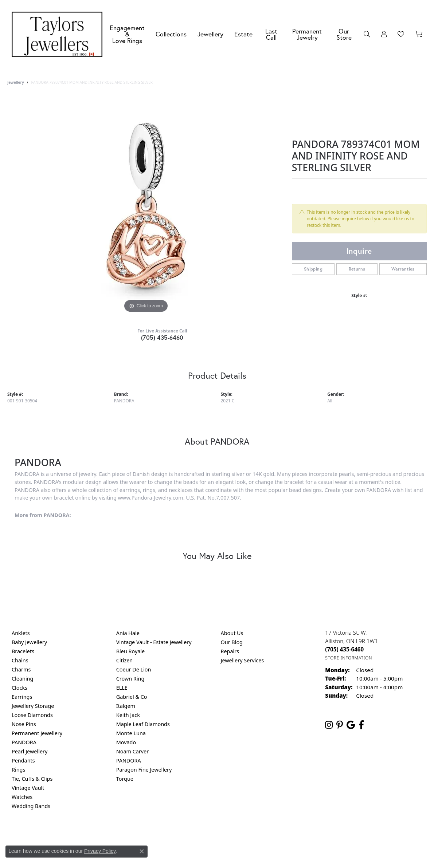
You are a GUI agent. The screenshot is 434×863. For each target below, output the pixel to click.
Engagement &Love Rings (127, 34)
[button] (367, 34)
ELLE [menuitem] (122, 687)
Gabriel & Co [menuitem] (131, 696)
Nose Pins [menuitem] (24, 724)
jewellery (15, 82)
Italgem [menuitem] (125, 705)
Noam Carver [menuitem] (132, 751)
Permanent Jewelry (307, 34)
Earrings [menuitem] (22, 696)
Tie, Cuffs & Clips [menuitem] (32, 778)
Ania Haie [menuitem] (128, 633)
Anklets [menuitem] (21, 633)
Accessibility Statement (278, 835)
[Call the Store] (344, 649)
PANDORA (124, 400)
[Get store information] (348, 658)
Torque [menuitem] (124, 778)
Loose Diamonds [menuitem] (32, 715)
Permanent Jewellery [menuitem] (37, 733)
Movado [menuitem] (126, 742)
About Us (232, 633)
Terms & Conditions (224, 835)
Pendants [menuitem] (23, 760)
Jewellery (210, 34)
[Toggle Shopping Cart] (418, 34)
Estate (243, 34)
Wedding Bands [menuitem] (31, 806)
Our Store (344, 34)
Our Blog (232, 642)
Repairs (230, 651)
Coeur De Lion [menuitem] (133, 669)
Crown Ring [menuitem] (130, 678)
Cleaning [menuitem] (22, 678)
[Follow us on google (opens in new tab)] (351, 725)
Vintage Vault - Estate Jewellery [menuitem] (154, 642)
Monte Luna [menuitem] (131, 733)
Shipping (313, 269)
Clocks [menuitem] (19, 687)
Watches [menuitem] (22, 796)
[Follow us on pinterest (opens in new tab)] (339, 725)
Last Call (271, 34)
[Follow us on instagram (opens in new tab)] (329, 725)
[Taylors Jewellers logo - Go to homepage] (59, 34)
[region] (145, 205)
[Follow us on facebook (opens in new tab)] (361, 725)
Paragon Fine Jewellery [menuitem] (144, 769)
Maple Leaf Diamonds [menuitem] (143, 724)
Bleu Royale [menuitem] (130, 651)
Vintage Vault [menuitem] (28, 787)
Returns (357, 269)
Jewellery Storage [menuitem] (33, 705)
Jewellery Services (242, 660)
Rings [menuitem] (18, 769)
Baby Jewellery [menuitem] (29, 642)
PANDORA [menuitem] (24, 742)
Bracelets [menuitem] (23, 651)
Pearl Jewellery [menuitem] (29, 751)
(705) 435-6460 (162, 337)
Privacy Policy (181, 835)
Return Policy (144, 835)
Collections (171, 34)
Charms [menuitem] (21, 669)
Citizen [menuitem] (124, 660)
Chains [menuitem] (20, 660)
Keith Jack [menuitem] (128, 715)
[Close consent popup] (142, 851)
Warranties (403, 269)
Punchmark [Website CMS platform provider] (230, 859)
